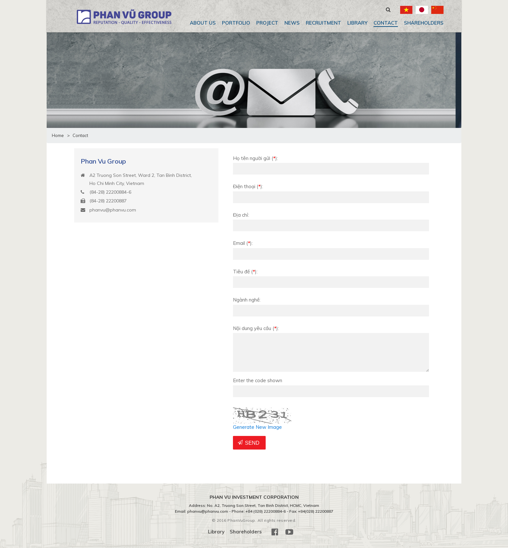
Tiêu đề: (245, 271)
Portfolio (236, 23)
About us (203, 23)
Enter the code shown (257, 380)
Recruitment (323, 23)
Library (357, 23)
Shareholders (424, 23)
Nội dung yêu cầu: (256, 328)
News (292, 23)
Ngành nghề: (246, 300)
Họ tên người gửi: (255, 158)
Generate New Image (257, 427)
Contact (386, 23)
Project (267, 23)
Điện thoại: (248, 186)
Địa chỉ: (241, 215)
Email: (243, 243)
